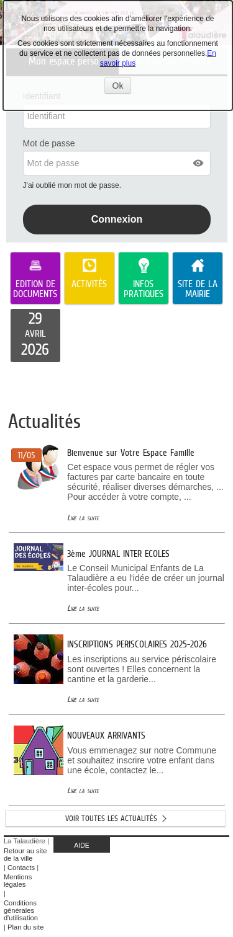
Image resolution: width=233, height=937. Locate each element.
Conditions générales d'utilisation (21, 910)
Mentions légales (18, 880)
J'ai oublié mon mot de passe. (73, 185)
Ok (122, 87)
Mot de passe (49, 143)
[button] (199, 163)
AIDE (81, 845)
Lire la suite (83, 517)
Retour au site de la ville (25, 854)
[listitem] (35, 335)
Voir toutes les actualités (111, 818)
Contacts (21, 867)
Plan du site (25, 927)
